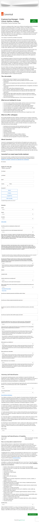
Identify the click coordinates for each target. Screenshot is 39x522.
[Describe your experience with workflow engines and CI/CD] (19, 317)
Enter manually (9, 198)
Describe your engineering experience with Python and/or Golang (13, 293)
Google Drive (9, 195)
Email (2, 179)
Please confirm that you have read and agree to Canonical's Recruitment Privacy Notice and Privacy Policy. (17, 285)
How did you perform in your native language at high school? (12, 230)
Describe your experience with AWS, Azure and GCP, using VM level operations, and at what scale (17, 307)
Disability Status (4, 502)
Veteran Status (4, 428)
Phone (10, 183)
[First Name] (17, 173)
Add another (3, 221)
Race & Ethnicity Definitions (6, 395)
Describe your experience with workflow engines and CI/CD (12, 314)
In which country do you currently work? (8, 278)
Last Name (3, 175)
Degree (2, 212)
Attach (9, 190)
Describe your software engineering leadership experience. (12, 300)
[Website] (17, 272)
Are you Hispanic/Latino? (5, 390)
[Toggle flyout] (7, 185)
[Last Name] (17, 177)
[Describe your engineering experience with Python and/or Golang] (19, 296)
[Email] (17, 181)
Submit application (32, 514)
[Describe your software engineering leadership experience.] (19, 303)
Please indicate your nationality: (7, 351)
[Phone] (21, 186)
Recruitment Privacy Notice (6, 288)
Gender (2, 386)
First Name (3, 171)
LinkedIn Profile (4, 274)
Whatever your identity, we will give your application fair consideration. (15, 159)
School (2, 207)
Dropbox (9, 193)
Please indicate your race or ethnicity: (8, 360)
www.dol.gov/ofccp (16, 457)
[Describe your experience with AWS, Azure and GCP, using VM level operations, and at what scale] (19, 311)
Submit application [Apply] (34, 21)
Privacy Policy (4, 290)
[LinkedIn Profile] (17, 276)
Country (2, 183)
